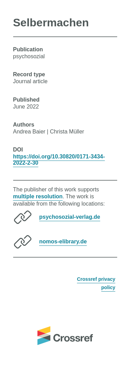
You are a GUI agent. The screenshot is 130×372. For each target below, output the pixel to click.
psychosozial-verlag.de (69, 217)
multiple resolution (38, 196)
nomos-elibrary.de (63, 241)
